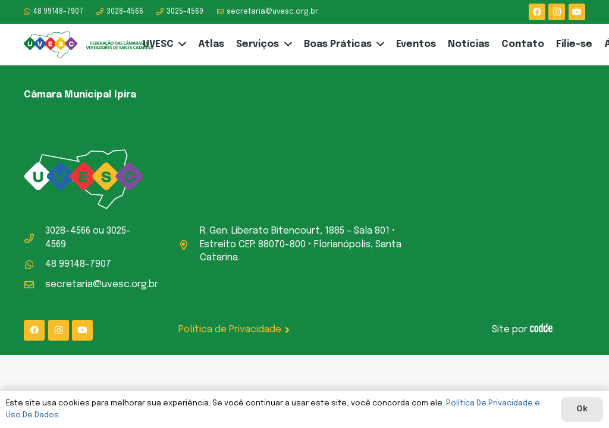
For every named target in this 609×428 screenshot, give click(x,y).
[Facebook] (537, 12)
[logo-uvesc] (89, 45)
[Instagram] (556, 12)
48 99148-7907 (78, 264)
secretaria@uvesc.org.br (101, 284)
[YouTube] (577, 12)
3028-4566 (67, 231)
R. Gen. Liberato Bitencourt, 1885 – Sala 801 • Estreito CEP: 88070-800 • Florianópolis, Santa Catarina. (300, 244)
